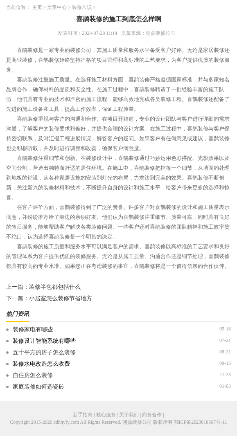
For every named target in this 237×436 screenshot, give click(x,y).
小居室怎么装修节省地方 (60, 298)
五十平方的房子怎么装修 (44, 352)
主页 (37, 7)
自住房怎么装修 (33, 375)
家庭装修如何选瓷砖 (38, 387)
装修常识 (82, 7)
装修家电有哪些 (33, 329)
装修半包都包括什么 (55, 287)
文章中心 (57, 7)
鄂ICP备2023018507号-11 (200, 422)
